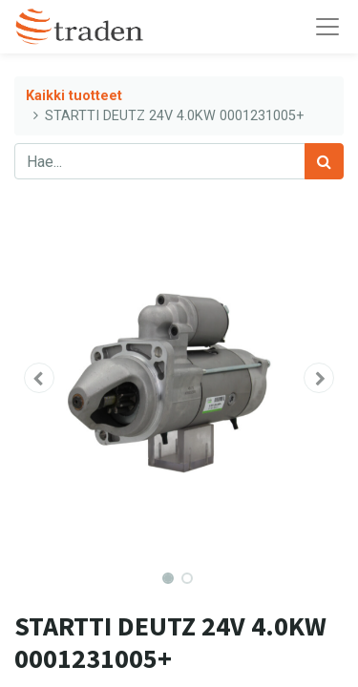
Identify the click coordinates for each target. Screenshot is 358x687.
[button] (39, 377)
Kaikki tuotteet (74, 96)
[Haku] (324, 161)
